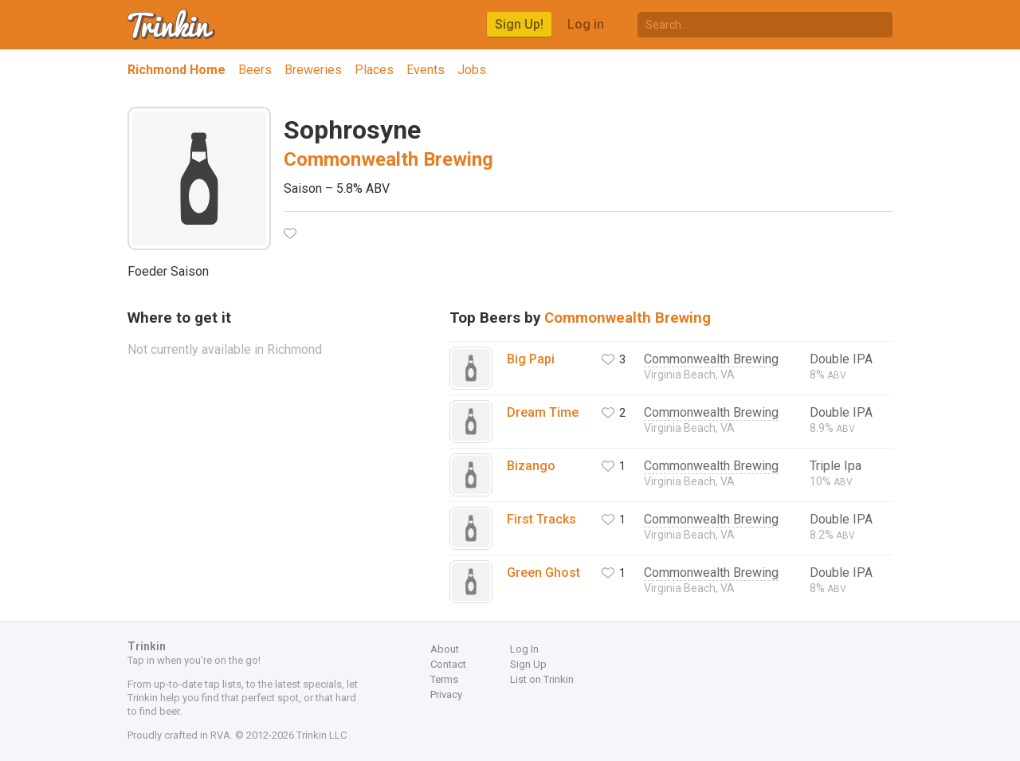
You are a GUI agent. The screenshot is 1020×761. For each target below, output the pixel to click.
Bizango (531, 465)
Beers (255, 69)
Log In (524, 649)
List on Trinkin (542, 679)
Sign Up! (519, 24)
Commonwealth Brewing (388, 159)
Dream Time (543, 412)
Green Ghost (543, 572)
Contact (448, 664)
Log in (585, 24)
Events (425, 69)
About (444, 649)
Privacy (446, 694)
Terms (444, 679)
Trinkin (172, 24)
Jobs (471, 69)
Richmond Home (177, 69)
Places (374, 69)
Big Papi (531, 359)
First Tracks (541, 519)
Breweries (313, 69)
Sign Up (528, 664)
